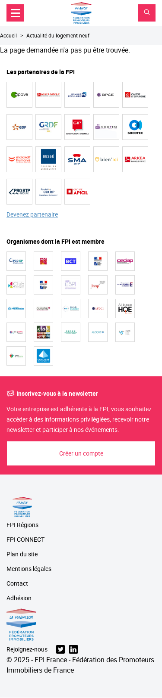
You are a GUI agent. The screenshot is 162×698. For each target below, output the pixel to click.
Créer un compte (81, 453)
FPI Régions (22, 525)
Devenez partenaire (32, 214)
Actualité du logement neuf (57, 35)
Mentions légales (28, 569)
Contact (17, 583)
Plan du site (22, 554)
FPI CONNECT (25, 539)
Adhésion (19, 598)
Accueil (8, 35)
